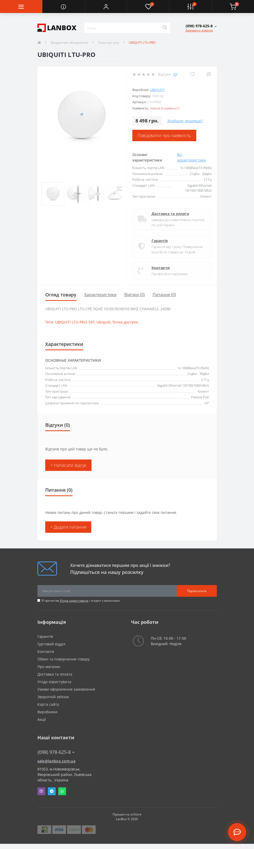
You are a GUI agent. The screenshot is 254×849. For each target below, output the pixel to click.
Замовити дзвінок (199, 30)
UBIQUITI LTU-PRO (71, 322)
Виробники (47, 711)
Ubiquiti (157, 89)
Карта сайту (48, 704)
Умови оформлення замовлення (66, 689)
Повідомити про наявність (164, 135)
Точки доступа (125, 322)
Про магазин (48, 666)
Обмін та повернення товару (63, 659)
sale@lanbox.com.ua (56, 761)
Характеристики (100, 294)
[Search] (164, 28)
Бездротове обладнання (69, 42)
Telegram (52, 791)
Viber (41, 791)
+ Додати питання (68, 527)
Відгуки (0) (134, 294)
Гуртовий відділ (51, 643)
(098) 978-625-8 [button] (56, 752)
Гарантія (160, 240)
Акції (41, 719)
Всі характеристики (191, 157)
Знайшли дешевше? (185, 120)
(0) (175, 74)
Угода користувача (74, 600)
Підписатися (196, 591)
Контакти (161, 267)
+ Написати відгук (68, 465)
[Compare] (208, 74)
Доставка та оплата (170, 213)
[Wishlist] (192, 74)
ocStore (135, 814)
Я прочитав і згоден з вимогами (81, 600)
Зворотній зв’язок (53, 696)
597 (91, 322)
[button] (106, 6)
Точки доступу (108, 42)
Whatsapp (62, 791)
